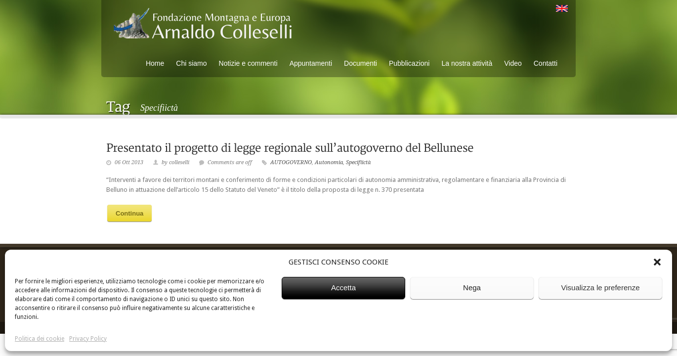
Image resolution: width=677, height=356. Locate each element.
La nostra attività (466, 63)
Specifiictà (358, 162)
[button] (657, 262)
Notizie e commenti (248, 63)
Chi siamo (191, 63)
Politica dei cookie (39, 338)
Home (155, 63)
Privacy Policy (88, 338)
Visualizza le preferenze (600, 287)
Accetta (343, 287)
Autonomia (329, 162)
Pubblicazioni (409, 63)
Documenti (360, 63)
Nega (472, 287)
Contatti (545, 63)
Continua (129, 213)
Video (513, 63)
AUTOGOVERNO (291, 162)
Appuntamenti (311, 63)
